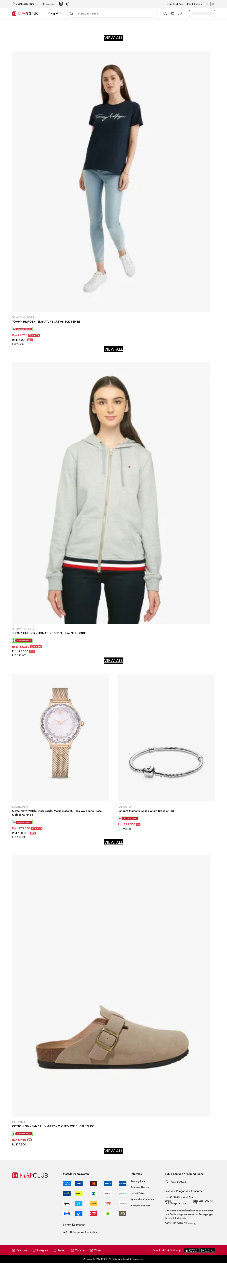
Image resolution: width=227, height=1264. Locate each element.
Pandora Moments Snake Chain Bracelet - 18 (146, 811)
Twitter (59, 1250)
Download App (175, 4)
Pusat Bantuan (194, 4)
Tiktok (95, 1250)
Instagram (40, 1250)
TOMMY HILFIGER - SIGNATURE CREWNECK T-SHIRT (46, 322)
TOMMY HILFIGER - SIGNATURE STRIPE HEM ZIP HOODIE (49, 633)
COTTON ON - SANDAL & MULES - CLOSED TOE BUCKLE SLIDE (53, 1126)
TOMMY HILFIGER (23, 317)
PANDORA (124, 807)
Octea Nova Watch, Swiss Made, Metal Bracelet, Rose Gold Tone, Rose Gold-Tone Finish (57, 813)
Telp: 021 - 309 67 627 (203, 1201)
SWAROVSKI (20, 807)
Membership (48, 4)
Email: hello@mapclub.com (175, 1201)
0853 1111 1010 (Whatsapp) (180, 1223)
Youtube (77, 1250)
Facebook (19, 1250)
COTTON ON (20, 1122)
